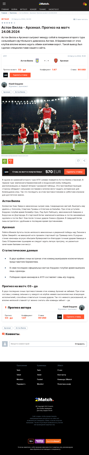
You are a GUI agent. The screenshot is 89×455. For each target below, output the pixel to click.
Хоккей (33, 9)
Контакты (61, 375)
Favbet (40, 379)
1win (18, 370)
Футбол (23, 9)
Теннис (42, 9)
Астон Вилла (20, 92)
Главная (5, 9)
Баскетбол (54, 9)
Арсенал (6, 92)
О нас (59, 370)
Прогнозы (13, 13)
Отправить (80, 344)
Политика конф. (64, 384)
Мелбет (20, 379)
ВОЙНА (14, 9)
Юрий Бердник (16, 84)
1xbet (19, 375)
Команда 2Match (64, 379)
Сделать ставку (20, 75)
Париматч (21, 384)
